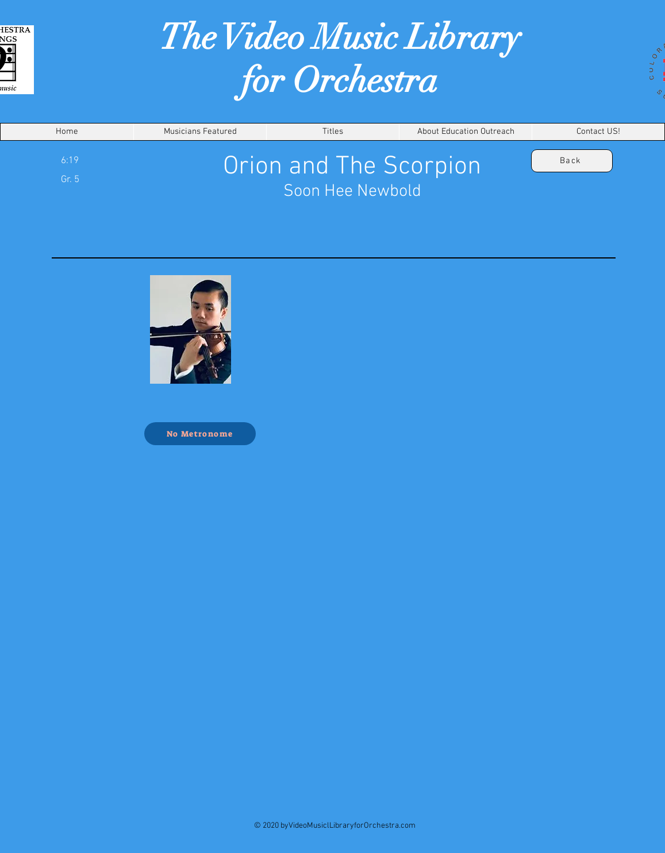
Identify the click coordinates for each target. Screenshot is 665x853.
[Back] (572, 160)
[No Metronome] (200, 433)
